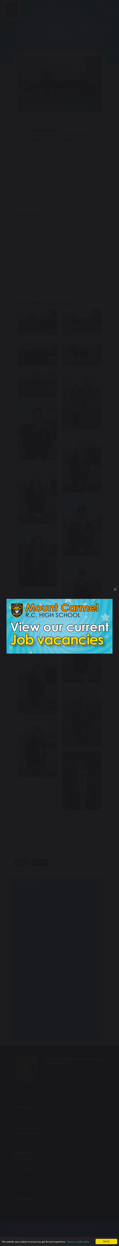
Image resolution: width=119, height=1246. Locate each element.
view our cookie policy (78, 1241)
